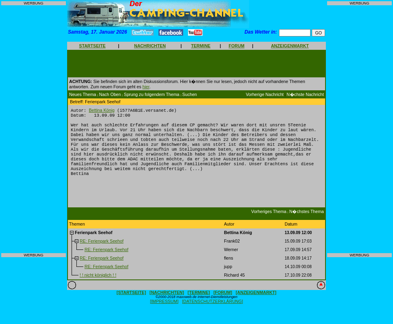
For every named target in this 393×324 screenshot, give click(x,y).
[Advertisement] (33, 129)
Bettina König (101, 110)
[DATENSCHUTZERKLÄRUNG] (212, 312)
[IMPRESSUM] (164, 312)
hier (145, 86)
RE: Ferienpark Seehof (101, 251)
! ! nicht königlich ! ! (98, 286)
